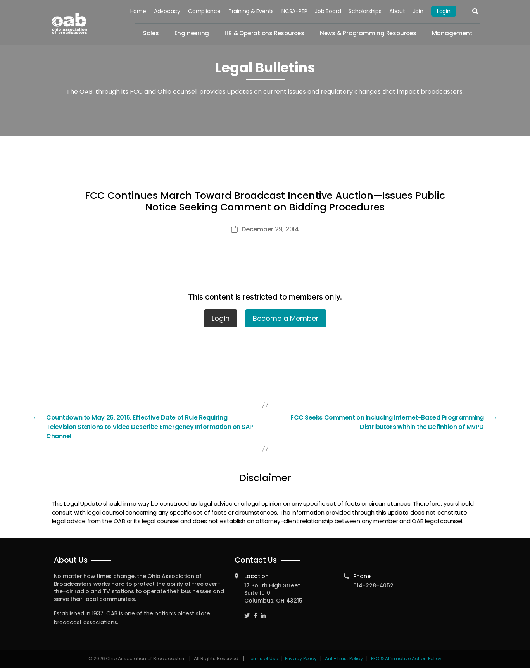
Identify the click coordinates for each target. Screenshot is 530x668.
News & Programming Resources (368, 33)
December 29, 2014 (270, 229)
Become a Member (286, 318)
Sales (151, 33)
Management (452, 33)
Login (444, 11)
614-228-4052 (373, 585)
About (397, 11)
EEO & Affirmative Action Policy (406, 658)
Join (418, 11)
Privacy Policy (301, 658)
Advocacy (167, 11)
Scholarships (365, 11)
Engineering (191, 33)
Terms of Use (263, 658)
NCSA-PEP (294, 11)
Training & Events (251, 11)
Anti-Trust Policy (344, 658)
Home (138, 11)
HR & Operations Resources (264, 33)
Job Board (328, 11)
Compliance (204, 11)
